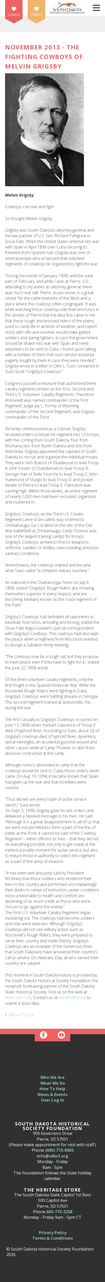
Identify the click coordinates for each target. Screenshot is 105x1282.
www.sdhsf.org (18, 997)
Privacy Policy (52, 1232)
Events (36, 15)
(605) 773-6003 (59, 1150)
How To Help (52, 1088)
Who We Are (52, 1077)
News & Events (52, 1094)
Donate (14, 15)
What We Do (52, 1083)
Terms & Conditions (52, 1238)
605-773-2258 (59, 1211)
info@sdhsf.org (72, 997)
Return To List (21, 1015)
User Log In (52, 1100)
